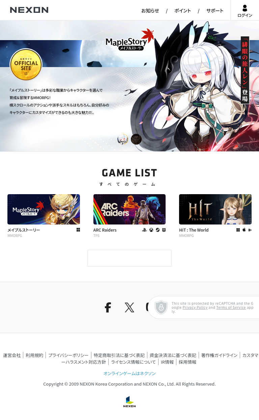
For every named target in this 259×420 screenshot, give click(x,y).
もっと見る (129, 258)
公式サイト (21, 80)
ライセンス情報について (133, 362)
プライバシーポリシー (68, 355)
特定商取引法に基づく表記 (119, 355)
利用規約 (34, 355)
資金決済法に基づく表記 (173, 355)
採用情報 (187, 362)
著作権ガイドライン (219, 355)
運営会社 (12, 355)
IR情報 (167, 362)
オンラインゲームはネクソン (129, 373)
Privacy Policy (195, 307)
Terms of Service (231, 307)
